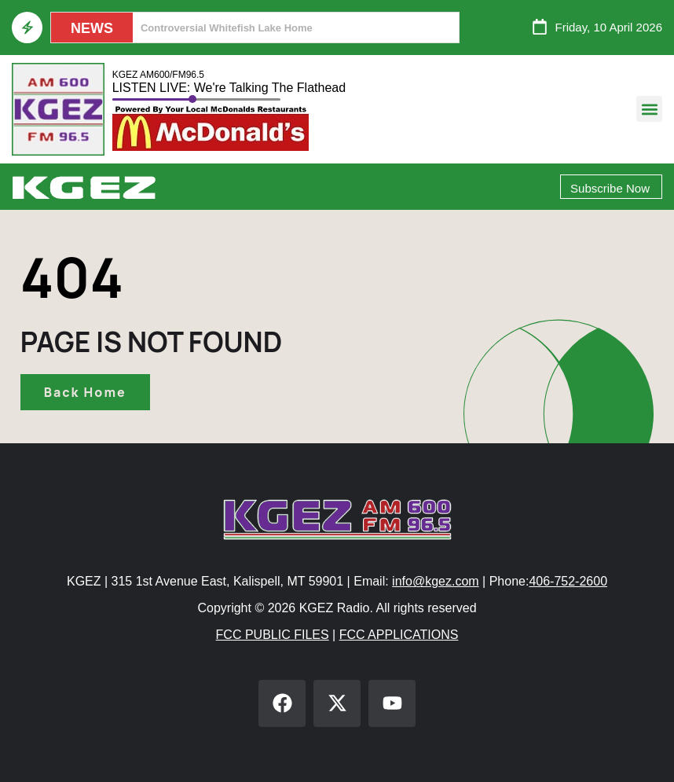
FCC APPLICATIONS (399, 634)
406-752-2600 (568, 581)
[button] (649, 109)
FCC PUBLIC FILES (272, 634)
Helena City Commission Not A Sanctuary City (252, 28)
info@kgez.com (435, 581)
